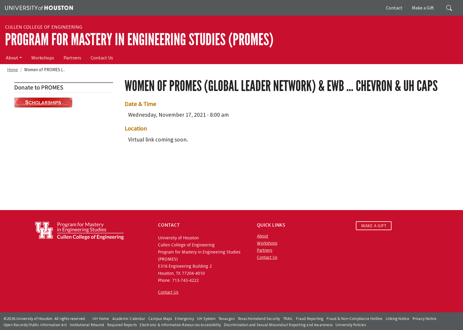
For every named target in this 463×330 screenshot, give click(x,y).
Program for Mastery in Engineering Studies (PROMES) (139, 40)
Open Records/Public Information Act (35, 325)
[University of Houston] (38, 7)
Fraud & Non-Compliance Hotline (355, 319)
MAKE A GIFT (373, 225)
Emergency (184, 319)
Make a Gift (423, 8)
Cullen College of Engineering (43, 27)
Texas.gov (227, 319)
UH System (206, 319)
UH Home (100, 319)
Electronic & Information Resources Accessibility (180, 325)
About (12, 58)
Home (12, 69)
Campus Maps (160, 319)
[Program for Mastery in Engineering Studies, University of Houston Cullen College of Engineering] (79, 230)
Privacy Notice (425, 319)
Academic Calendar (128, 319)
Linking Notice (398, 319)
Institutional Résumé (87, 325)
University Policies (350, 325)
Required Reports (122, 325)
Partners (72, 58)
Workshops (42, 58)
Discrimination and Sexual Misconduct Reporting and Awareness (278, 325)
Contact (394, 8)
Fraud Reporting (310, 319)
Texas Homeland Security (259, 319)
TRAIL (288, 319)
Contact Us (102, 58)
